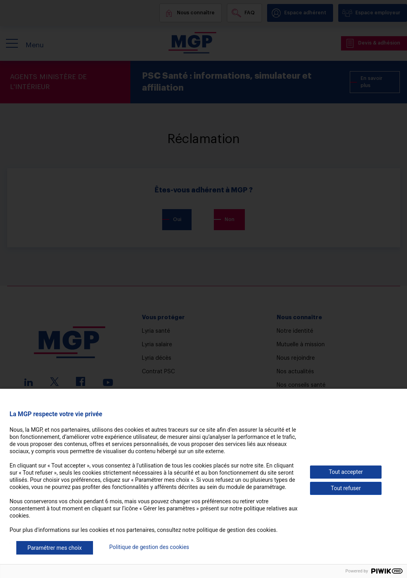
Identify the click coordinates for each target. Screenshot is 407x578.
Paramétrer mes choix (54, 548)
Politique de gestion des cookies (149, 547)
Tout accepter (346, 472)
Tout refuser (345, 488)
